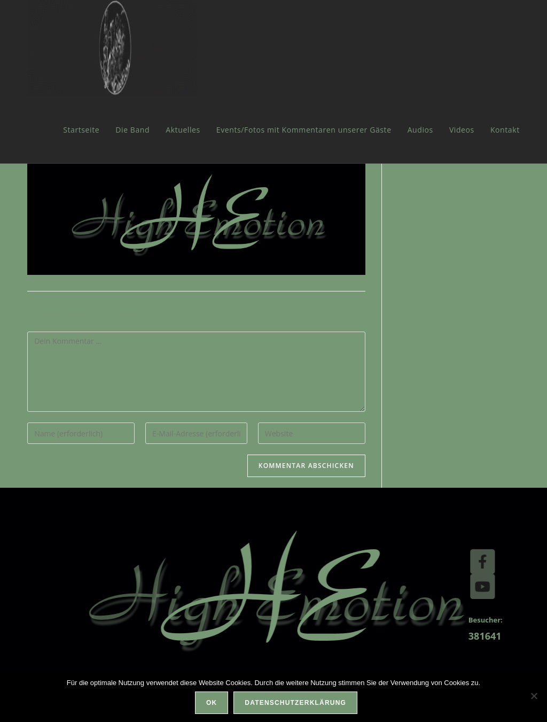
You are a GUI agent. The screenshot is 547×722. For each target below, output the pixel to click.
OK (211, 702)
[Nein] (533, 695)
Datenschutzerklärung (295, 702)
